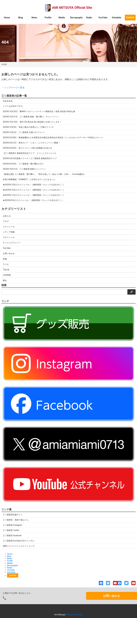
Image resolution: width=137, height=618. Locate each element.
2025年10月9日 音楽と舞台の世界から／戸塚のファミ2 (28, 127)
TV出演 (6, 270)
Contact (130, 17)
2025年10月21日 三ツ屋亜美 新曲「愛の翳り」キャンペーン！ (31, 117)
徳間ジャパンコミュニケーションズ (18, 546)
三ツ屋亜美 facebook (12, 535)
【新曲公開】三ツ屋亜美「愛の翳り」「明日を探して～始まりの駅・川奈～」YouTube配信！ (44, 174)
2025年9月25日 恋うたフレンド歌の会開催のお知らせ (27, 148)
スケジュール (9, 227)
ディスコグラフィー (12, 243)
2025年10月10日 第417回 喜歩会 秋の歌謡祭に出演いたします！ (32, 122)
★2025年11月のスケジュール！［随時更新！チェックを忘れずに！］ (34, 195)
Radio (89, 17)
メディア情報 (9, 232)
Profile (48, 17)
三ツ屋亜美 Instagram (12, 525)
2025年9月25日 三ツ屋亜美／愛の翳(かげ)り (23, 164)
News (34, 17)
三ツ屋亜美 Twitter (11, 530)
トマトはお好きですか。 (14, 106)
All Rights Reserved (74, 614)
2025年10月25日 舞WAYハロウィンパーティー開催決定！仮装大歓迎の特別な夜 (39, 111)
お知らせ (7, 216)
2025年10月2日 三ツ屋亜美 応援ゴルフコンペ (24, 132)
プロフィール (9, 237)
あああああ (8, 101)
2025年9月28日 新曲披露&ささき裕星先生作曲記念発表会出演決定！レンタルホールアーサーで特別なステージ (53, 137)
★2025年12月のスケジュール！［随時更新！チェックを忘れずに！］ (34, 190)
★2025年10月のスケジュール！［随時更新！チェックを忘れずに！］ (34, 184)
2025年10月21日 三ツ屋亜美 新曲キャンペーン (24, 169)
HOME (4, 64)
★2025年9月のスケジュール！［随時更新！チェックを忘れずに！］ (33, 200)
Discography (76, 17)
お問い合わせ (9, 253)
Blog (20, 17)
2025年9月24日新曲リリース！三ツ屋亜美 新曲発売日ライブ (30, 158)
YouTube (102, 17)
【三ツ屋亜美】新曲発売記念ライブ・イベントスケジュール (29, 153)
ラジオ (6, 264)
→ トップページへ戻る (13, 87)
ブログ (6, 221)
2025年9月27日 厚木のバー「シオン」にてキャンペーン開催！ (31, 143)
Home (7, 17)
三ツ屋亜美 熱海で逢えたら (16, 520)
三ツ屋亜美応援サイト (13, 514)
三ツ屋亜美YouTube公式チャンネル (18, 541)
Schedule (116, 17)
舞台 (5, 280)
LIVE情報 (7, 275)
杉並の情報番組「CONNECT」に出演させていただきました (29, 179)
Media (62, 17)
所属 (5, 259)
